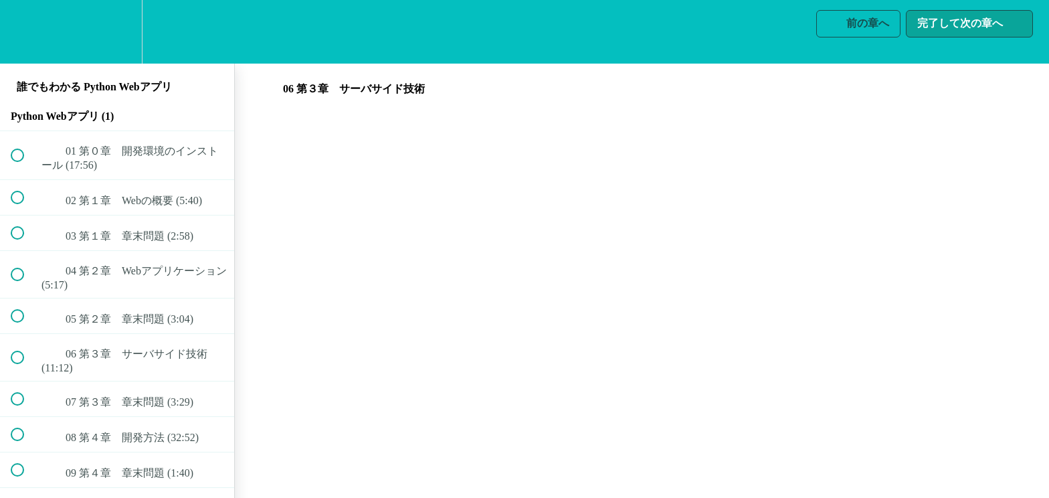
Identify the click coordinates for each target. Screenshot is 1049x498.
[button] (25, 32)
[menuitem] (117, 32)
